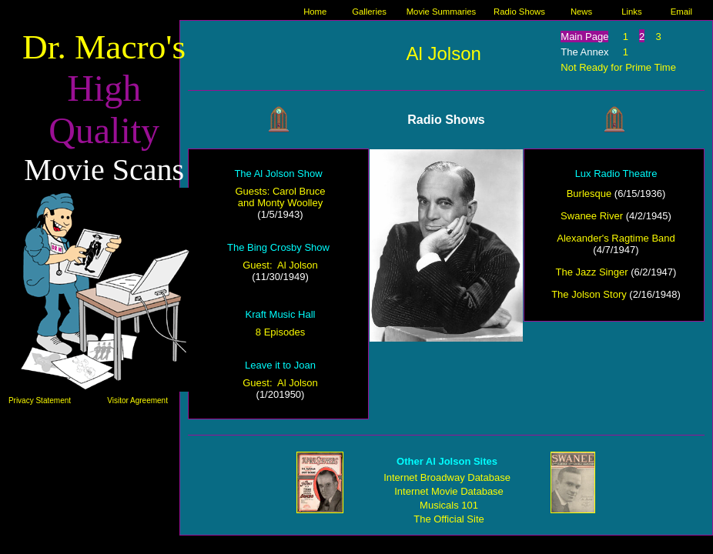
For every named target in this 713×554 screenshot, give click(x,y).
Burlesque (589, 193)
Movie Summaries (442, 11)
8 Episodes (280, 332)
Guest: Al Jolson (280, 265)
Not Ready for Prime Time (618, 67)
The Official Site (448, 519)
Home (314, 11)
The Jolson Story (589, 294)
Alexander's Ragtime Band (616, 238)
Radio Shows (519, 11)
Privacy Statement (39, 400)
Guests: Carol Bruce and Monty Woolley (280, 197)
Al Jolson (443, 53)
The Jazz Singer (592, 272)
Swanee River (592, 216)
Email (681, 11)
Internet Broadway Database (446, 477)
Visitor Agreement (137, 400)
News (581, 11)
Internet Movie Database (449, 491)
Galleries (369, 11)
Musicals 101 (449, 505)
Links (631, 11)
